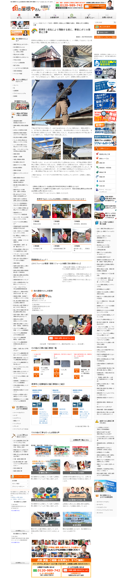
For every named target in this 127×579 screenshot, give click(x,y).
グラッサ (15, 426)
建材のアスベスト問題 (19, 165)
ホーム (35, 23)
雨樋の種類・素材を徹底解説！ (105, 409)
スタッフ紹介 (15, 483)
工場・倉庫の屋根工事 (19, 459)
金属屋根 (15, 90)
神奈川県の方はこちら (62, 456)
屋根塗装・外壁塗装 (105, 167)
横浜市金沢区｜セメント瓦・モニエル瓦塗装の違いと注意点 (70, 344)
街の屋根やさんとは (19, 47)
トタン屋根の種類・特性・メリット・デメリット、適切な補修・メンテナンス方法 (105, 280)
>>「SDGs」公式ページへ (18, 499)
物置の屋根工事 (17, 471)
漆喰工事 (102, 163)
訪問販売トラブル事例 (103, 452)
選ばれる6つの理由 (18, 54)
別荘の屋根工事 (17, 468)
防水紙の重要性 (17, 167)
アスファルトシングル (19, 93)
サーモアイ (100, 504)
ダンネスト (100, 512)
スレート (15, 85)
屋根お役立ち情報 (102, 347)
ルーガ (15, 415)
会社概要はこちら (20, 530)
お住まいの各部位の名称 (20, 130)
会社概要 (14, 480)
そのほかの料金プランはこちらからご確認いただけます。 (51, 193)
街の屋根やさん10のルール (20, 57)
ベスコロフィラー (102, 507)
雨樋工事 (102, 177)
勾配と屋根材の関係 (19, 159)
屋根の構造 (16, 263)
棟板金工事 (102, 172)
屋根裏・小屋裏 (17, 156)
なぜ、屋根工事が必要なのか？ (105, 228)
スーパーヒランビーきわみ (20, 429)
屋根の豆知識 (17, 170)
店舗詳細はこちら (37, 310)
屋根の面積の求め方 (19, 177)
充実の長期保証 (17, 71)
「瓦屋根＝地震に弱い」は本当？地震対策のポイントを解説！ (105, 379)
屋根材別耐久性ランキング (20, 279)
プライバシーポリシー (18, 486)
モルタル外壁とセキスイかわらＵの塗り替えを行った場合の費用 (105, 438)
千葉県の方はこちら (80, 456)
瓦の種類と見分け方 (19, 162)
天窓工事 (102, 186)
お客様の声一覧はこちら (81, 440)
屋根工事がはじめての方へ (20, 44)
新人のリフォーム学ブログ (104, 407)
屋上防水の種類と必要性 (20, 137)
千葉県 (50, 23)
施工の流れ (16, 65)
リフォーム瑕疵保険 (19, 62)
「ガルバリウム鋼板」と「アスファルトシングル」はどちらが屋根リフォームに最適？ (105, 328)
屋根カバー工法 (104, 158)
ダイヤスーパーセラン (103, 501)
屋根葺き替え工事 (104, 154)
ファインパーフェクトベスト (105, 510)
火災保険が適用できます (104, 257)
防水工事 (102, 181)
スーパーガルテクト (19, 412)
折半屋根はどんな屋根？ (104, 289)
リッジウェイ (17, 423)
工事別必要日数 (101, 249)
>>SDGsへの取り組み (17, 497)
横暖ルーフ (16, 420)
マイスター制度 (17, 73)
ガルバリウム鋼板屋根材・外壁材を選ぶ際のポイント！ (20, 344)
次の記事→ (81, 344)
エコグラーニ (17, 418)
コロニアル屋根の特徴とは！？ (105, 319)
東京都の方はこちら (43, 456)
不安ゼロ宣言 (17, 60)
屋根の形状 (16, 154)
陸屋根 (15, 96)
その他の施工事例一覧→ (82, 426)
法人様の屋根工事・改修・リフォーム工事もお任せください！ (20, 463)
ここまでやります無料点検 (20, 68)
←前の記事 (42, 344)
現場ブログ (42, 23)
